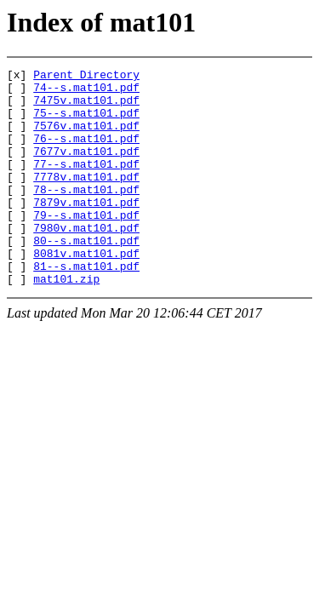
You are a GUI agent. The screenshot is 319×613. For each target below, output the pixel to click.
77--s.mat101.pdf (86, 184)
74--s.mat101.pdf (86, 92)
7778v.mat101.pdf (86, 199)
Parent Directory (86, 76)
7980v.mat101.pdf (86, 260)
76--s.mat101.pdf (86, 153)
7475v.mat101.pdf (86, 107)
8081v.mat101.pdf (86, 291)
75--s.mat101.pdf (86, 122)
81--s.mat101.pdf (86, 306)
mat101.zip (66, 321)
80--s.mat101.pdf (86, 276)
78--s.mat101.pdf (86, 214)
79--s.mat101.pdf (86, 245)
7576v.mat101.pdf (86, 138)
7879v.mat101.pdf (86, 230)
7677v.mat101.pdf (86, 168)
